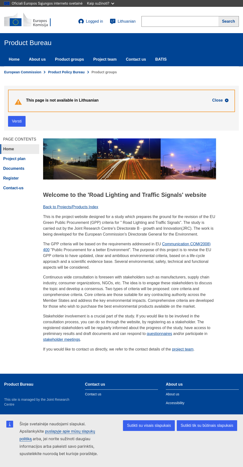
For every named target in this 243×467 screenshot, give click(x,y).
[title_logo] (33, 20)
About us (37, 59)
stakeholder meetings (61, 339)
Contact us (136, 59)
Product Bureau (18, 384)
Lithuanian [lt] (123, 21)
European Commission (22, 72)
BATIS (161, 59)
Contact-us (13, 188)
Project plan (14, 159)
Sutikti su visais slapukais (149, 425)
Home (14, 59)
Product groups (69, 59)
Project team (105, 59)
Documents (13, 168)
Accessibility (175, 403)
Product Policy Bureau (66, 72)
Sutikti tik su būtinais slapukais (207, 425)
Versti (17, 121)
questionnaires (159, 334)
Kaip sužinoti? (100, 3)
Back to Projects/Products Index (70, 207)
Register (11, 178)
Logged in (90, 21)
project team (182, 349)
